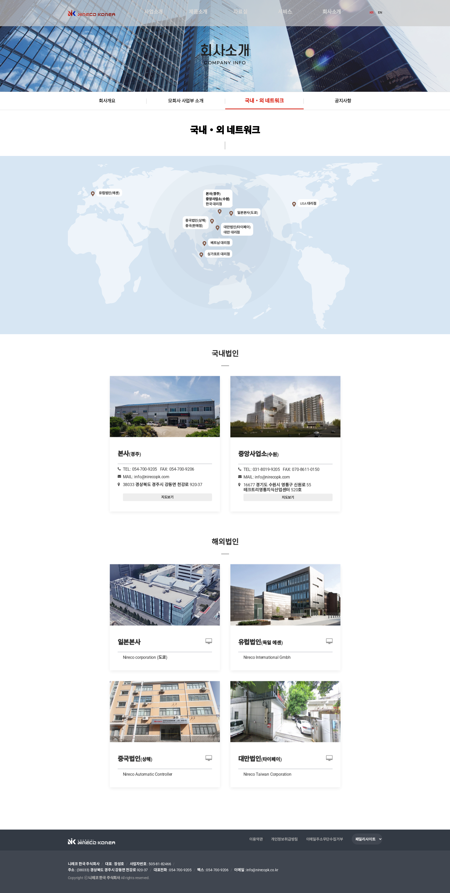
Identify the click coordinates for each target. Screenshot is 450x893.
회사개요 (107, 101)
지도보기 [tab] (167, 476)
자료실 (240, 13)
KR (372, 12)
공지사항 (343, 101)
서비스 (284, 13)
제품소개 (197, 13)
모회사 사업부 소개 (185, 101)
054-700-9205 (180, 870)
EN (380, 12)
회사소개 (331, 13)
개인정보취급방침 (284, 839)
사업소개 (153, 13)
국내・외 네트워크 (264, 101)
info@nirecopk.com (151, 456)
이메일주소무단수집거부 (324, 839)
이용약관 (256, 839)
